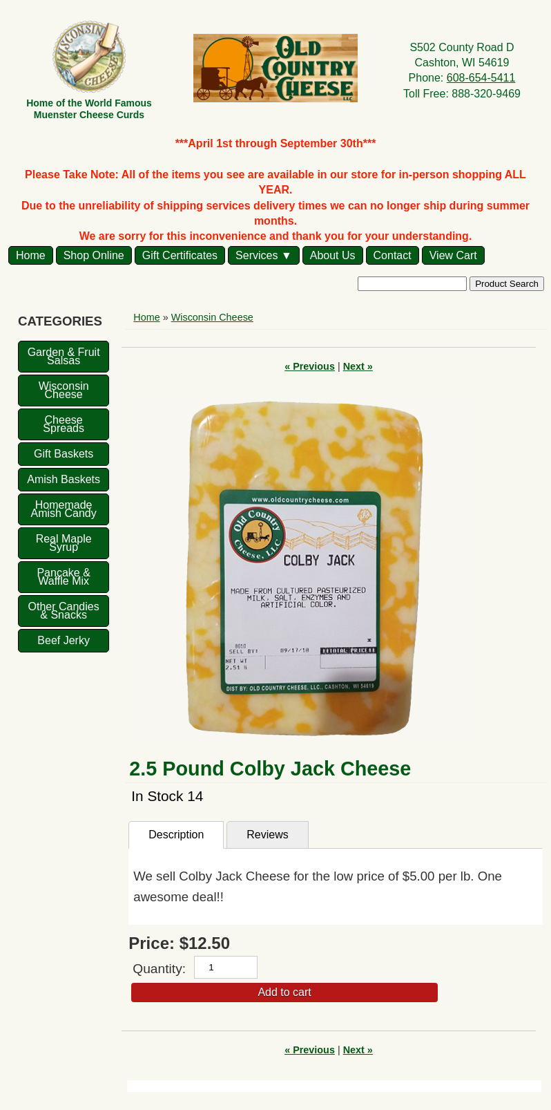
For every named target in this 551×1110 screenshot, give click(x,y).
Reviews (267, 834)
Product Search (507, 284)
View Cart (453, 255)
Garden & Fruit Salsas (64, 356)
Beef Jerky (63, 640)
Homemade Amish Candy (64, 509)
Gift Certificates (180, 255)
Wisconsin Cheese (64, 390)
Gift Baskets (63, 454)
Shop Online (94, 255)
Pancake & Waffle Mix (63, 577)
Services (256, 255)
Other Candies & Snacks (63, 611)
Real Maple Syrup (64, 543)
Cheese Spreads (63, 424)
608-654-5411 (481, 78)
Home (31, 255)
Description (176, 834)
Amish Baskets (63, 479)
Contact (393, 255)
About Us (333, 255)
